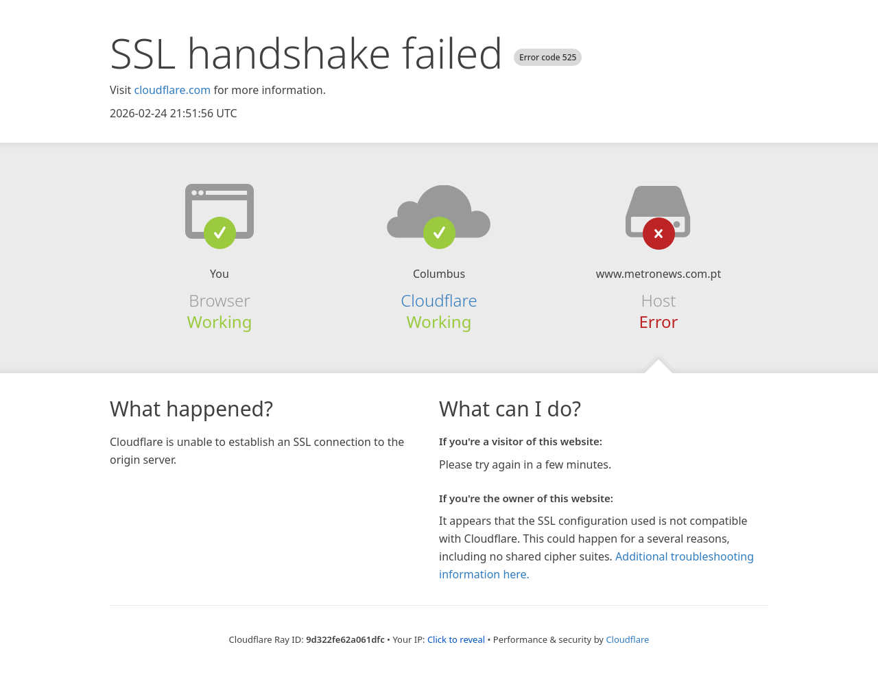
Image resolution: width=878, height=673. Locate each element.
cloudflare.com (172, 89)
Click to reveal (456, 639)
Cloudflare (439, 300)
